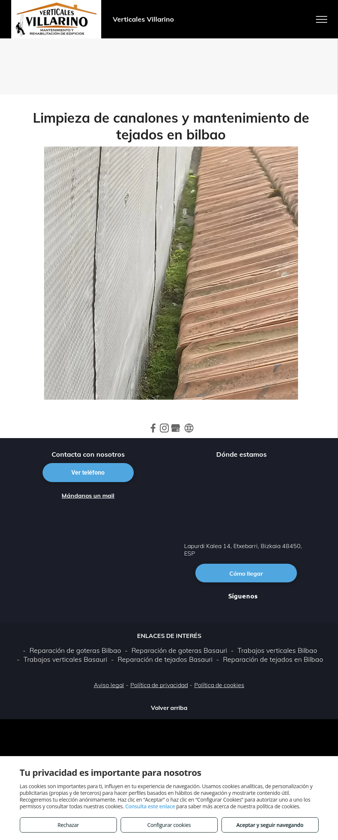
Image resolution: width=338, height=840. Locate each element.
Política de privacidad (159, 685)
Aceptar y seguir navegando (269, 824)
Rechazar (68, 824)
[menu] (321, 19)
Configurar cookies (169, 824)
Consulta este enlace (150, 806)
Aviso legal (109, 685)
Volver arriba (169, 707)
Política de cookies (219, 685)
